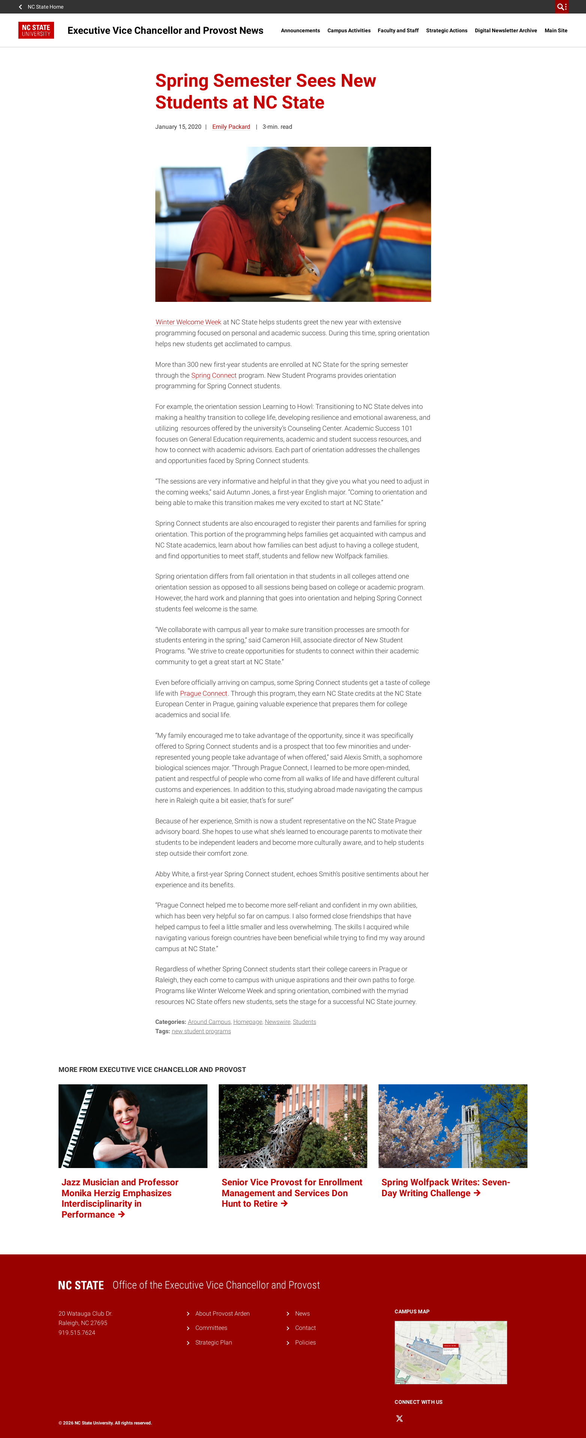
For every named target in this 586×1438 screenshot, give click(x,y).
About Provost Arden (222, 1313)
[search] (562, 7)
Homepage (247, 1021)
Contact (305, 1327)
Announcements (300, 30)
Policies (305, 1342)
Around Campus (209, 1021)
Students (304, 1021)
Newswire (277, 1021)
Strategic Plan (213, 1342)
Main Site (556, 30)
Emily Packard (231, 126)
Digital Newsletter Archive (506, 30)
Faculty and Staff (398, 30)
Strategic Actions (446, 30)
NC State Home (45, 7)
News (302, 1313)
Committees (211, 1327)
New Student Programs (201, 1031)
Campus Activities (349, 30)
